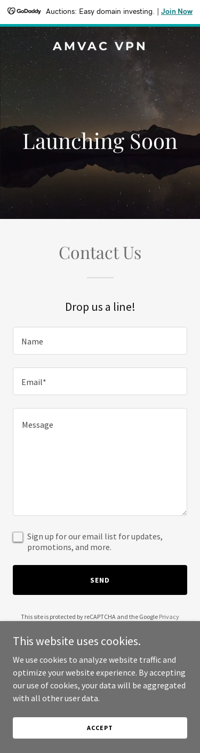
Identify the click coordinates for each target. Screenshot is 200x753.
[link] (100, 47)
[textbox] (100, 341)
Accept (100, 728)
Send (100, 580)
